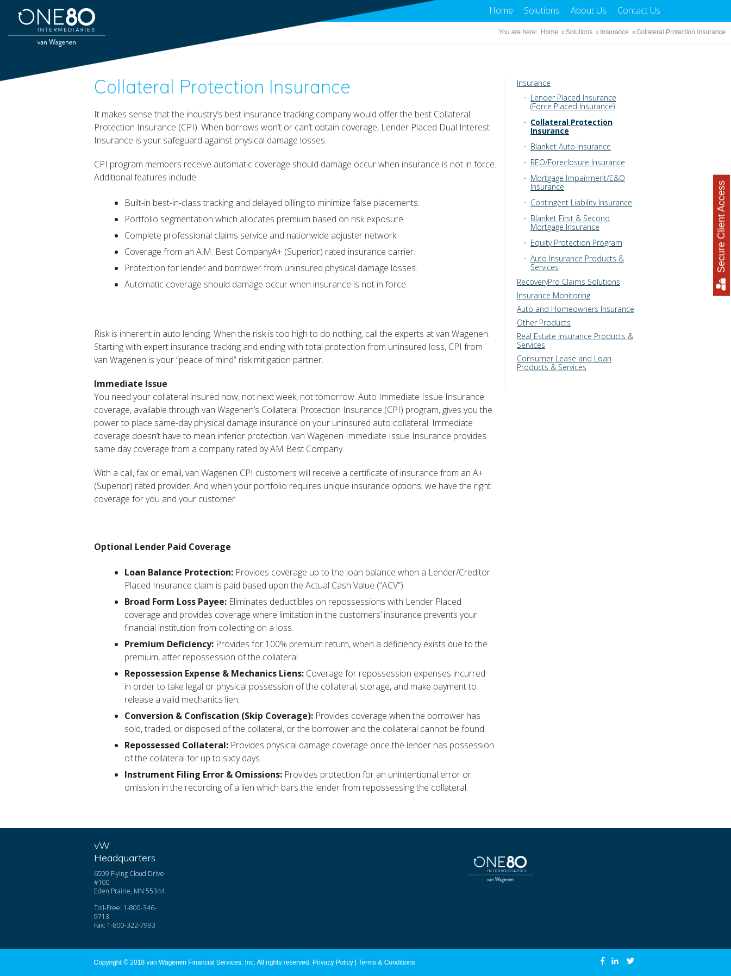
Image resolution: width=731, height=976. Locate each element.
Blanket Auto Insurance (570, 146)
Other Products (544, 322)
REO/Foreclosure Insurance (577, 162)
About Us (589, 10)
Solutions (542, 10)
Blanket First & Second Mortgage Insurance (570, 222)
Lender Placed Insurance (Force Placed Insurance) (573, 101)
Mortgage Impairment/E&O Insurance (577, 182)
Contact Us (638, 10)
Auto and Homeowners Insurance (575, 309)
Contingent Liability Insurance (581, 202)
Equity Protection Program (576, 242)
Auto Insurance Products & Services (577, 262)
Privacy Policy (333, 962)
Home (501, 10)
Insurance (614, 32)
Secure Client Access (721, 235)
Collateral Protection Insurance (571, 126)
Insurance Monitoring (553, 295)
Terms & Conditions (386, 962)
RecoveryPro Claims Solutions (568, 282)
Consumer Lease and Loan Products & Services (564, 362)
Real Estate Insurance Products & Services (575, 340)
